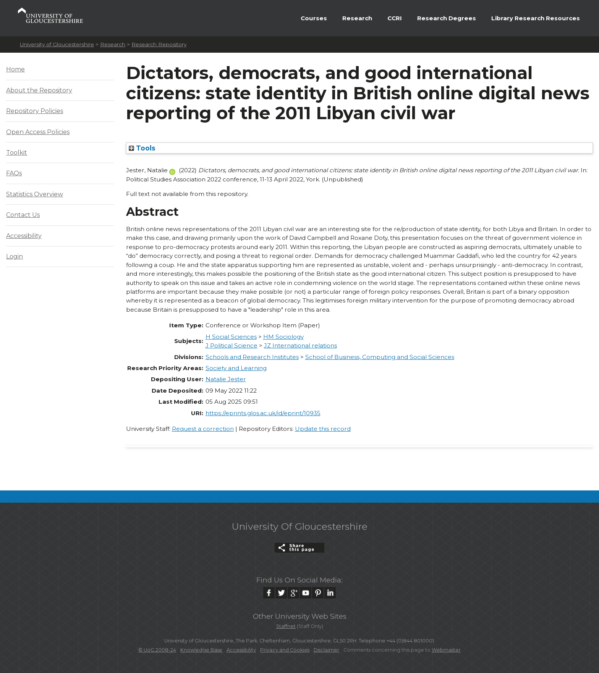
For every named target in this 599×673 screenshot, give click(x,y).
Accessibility (24, 235)
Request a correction (203, 428)
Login (14, 256)
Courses (314, 18)
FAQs (14, 173)
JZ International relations (300, 345)
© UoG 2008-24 (157, 650)
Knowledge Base (201, 650)
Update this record (323, 428)
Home (15, 69)
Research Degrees (446, 18)
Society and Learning (236, 368)
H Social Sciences (231, 336)
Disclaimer (326, 650)
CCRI (394, 18)
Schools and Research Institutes (252, 357)
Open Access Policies (38, 132)
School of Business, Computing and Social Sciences (379, 357)
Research (357, 18)
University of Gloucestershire (57, 44)
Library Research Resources (535, 18)
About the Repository (39, 90)
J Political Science (231, 345)
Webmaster (446, 650)
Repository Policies (34, 111)
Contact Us (23, 214)
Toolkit (16, 152)
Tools (142, 148)
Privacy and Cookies (284, 650)
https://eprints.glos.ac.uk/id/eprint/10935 (263, 413)
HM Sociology (283, 336)
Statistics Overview (34, 194)
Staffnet (286, 626)
